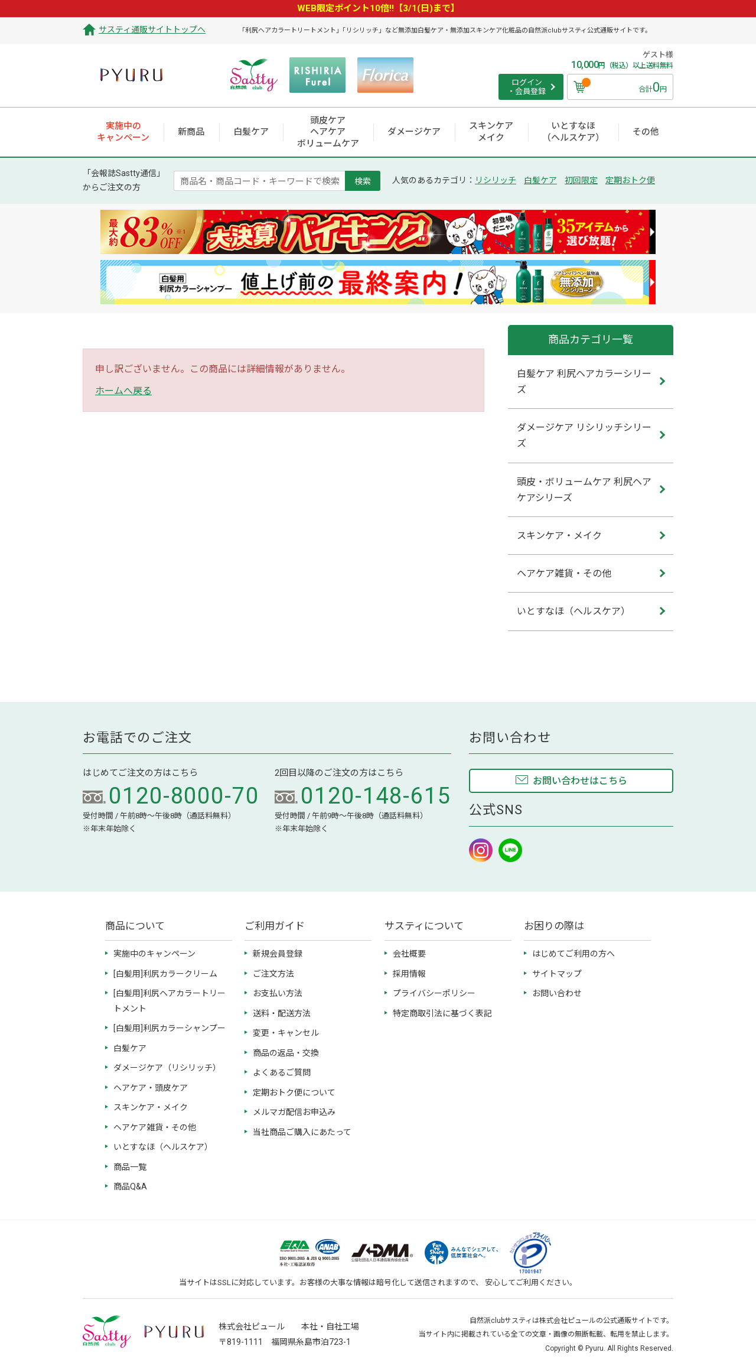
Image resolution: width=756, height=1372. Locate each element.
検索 (362, 181)
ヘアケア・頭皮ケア (150, 1088)
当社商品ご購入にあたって (302, 1132)
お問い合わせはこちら (580, 780)
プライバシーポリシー (434, 993)
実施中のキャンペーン (154, 953)
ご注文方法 (273, 973)
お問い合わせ (557, 993)
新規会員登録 (277, 953)
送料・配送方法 (282, 1013)
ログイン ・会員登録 (526, 87)
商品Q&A (130, 1186)
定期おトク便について (294, 1092)
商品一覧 (129, 1167)
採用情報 (409, 973)
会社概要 (409, 953)
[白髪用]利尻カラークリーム (165, 973)
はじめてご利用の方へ (573, 953)
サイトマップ (557, 973)
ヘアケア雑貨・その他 (154, 1127)
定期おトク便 (630, 180)
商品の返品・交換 (286, 1053)
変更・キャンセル (286, 1033)
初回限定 (581, 180)
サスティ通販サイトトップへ (152, 29)
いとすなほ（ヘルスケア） (163, 1147)
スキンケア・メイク (150, 1107)
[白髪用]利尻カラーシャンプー (169, 1028)
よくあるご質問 (282, 1072)
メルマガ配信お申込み (294, 1112)
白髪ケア (540, 180)
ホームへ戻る (123, 390)
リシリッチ (495, 180)
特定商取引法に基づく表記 (442, 1013)
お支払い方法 (277, 993)
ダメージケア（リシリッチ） (167, 1067)
